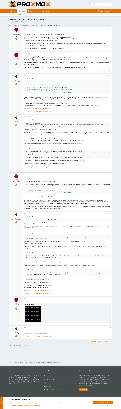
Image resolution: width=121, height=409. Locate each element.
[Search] (101, 4)
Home (46, 376)
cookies (22, 403)
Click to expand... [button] (67, 92)
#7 (110, 298)
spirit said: (28, 178)
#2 (110, 54)
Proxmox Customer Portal (51, 389)
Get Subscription (49, 379)
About (46, 393)
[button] (39, 11)
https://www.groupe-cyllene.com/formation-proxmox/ (37, 111)
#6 (110, 213)
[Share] (108, 28)
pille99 (12, 21)
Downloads (47, 386)
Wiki (45, 382)
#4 (110, 117)
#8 (110, 328)
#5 (110, 175)
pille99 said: (28, 78)
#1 (110, 28)
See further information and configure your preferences (25, 405)
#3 (110, 75)
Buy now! (83, 389)
